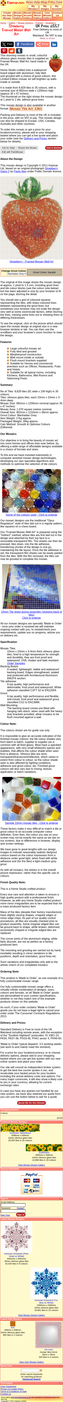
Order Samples (16, 663)
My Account (57, 7)
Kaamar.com (13, 3)
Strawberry (50, 23)
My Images (45, 7)
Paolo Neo (20, 171)
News (29, 2)
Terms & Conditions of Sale (14, 1391)
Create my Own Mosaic (7, 15)
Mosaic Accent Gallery (28, 15)
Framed (39, 23)
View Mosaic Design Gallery (31, 1315)
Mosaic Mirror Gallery (37, 15)
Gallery (12, 23)
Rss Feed (56, 2)
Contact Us (57, 14)
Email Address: (8, 1202)
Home (3, 23)
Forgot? (20, 1208)
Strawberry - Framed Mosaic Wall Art (31, 260)
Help (37, 2)
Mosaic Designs (25, 23)
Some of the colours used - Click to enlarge (31, 513)
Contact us (6, 1394)
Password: (6, 1208)
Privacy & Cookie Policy (12, 1389)
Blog (44, 2)
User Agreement (8, 1386)
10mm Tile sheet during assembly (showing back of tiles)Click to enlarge (31, 613)
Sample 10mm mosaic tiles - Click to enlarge (31, 821)
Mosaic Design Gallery (18, 15)
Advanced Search (31, 1379)
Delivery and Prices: (13, 1022)
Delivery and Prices (35, 138)
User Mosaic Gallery (47, 15)
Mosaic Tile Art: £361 (26, 108)
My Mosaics (33, 7)
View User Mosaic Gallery (31, 1362)
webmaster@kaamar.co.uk (21, 1397)
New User (5, 1215)
